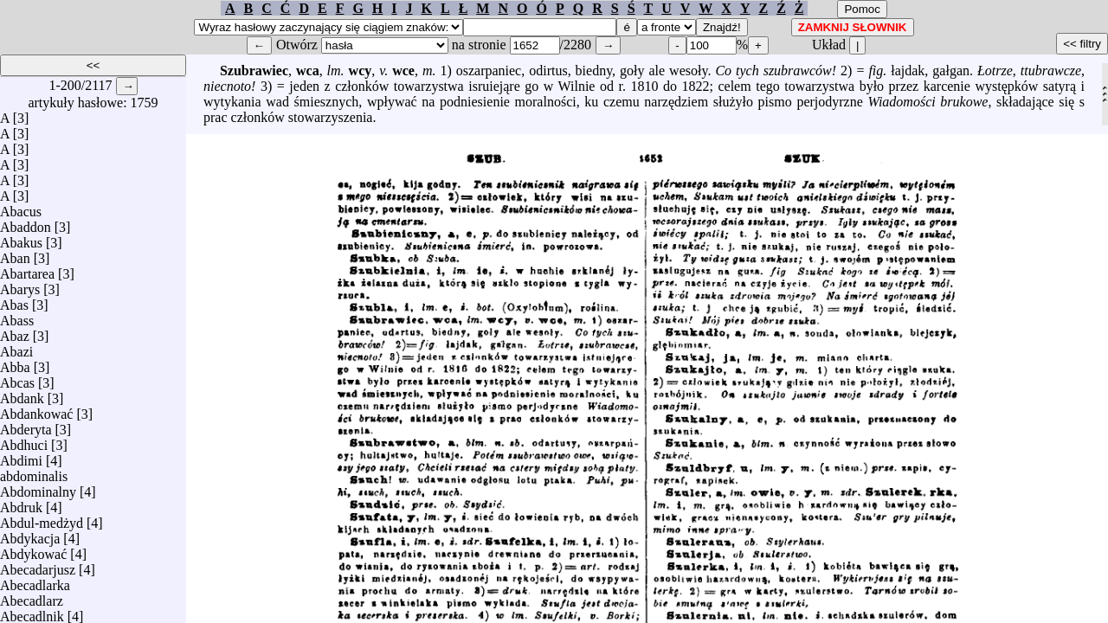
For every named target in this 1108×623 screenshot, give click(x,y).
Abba (15, 363)
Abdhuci (24, 441)
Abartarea (27, 269)
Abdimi (21, 456)
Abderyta (26, 425)
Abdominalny (38, 487)
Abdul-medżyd (41, 518)
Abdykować (33, 550)
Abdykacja (30, 534)
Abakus (21, 238)
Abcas (17, 378)
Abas (14, 300)
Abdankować (36, 409)
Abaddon (25, 222)
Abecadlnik (32, 612)
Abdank (22, 394)
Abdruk (21, 503)
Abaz (14, 331)
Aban (15, 254)
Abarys (20, 285)
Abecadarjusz (37, 565)
